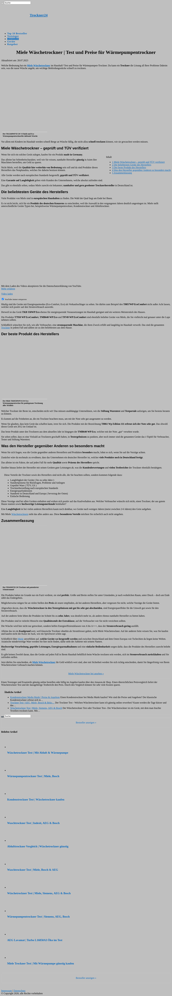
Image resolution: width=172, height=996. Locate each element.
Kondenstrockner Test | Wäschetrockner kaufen (35, 799)
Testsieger (13, 36)
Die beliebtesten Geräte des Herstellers (131, 164)
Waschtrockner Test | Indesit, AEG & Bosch (33, 823)
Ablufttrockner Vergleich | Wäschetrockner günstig (37, 846)
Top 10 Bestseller (17, 33)
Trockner (5, 327)
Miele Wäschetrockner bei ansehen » (86, 673)
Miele (20, 639)
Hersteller (13, 39)
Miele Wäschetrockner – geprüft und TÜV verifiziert (138, 162)
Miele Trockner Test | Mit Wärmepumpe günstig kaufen (40, 963)
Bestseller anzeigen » (86, 722)
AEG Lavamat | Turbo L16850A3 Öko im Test (34, 940)
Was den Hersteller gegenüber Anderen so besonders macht (141, 170)
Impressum (6, 990)
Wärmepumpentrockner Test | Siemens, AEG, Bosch (38, 916)
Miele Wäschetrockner (43, 662)
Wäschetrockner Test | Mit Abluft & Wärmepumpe (37, 752)
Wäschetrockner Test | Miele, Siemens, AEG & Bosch (39, 893)
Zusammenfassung (122, 173)
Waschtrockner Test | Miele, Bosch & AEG (32, 869)
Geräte (11, 41)
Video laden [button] (7, 294)
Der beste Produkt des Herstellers (129, 167)
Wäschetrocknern (19, 514)
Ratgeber (12, 44)
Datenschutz (19, 990)
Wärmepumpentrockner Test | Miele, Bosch (33, 776)
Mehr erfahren (8, 288)
